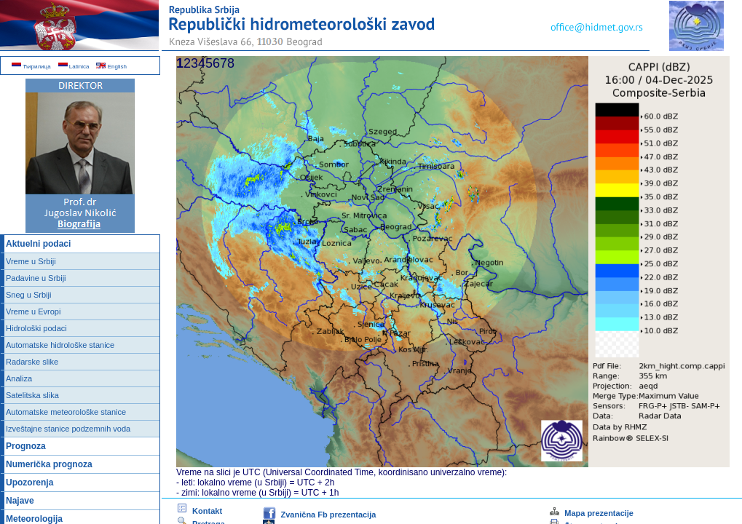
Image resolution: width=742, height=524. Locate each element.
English (111, 66)
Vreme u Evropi (33, 311)
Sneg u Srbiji (28, 294)
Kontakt (199, 511)
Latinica (74, 66)
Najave (20, 501)
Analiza (19, 378)
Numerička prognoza (49, 464)
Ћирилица (31, 66)
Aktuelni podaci (38, 244)
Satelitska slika (32, 395)
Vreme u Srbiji (31, 261)
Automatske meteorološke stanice (66, 412)
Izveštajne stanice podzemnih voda (68, 428)
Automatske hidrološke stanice (60, 345)
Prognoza (26, 446)
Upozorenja (29, 482)
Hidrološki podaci (36, 328)
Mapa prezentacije (591, 513)
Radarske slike (32, 361)
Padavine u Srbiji (36, 278)
